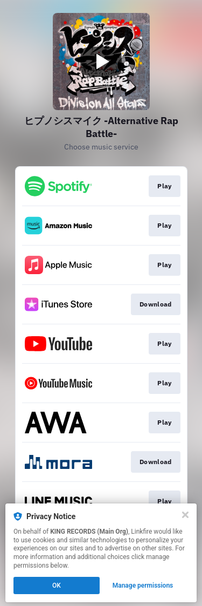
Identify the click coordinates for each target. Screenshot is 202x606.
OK (56, 585)
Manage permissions (143, 585)
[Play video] (101, 61)
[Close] (185, 514)
